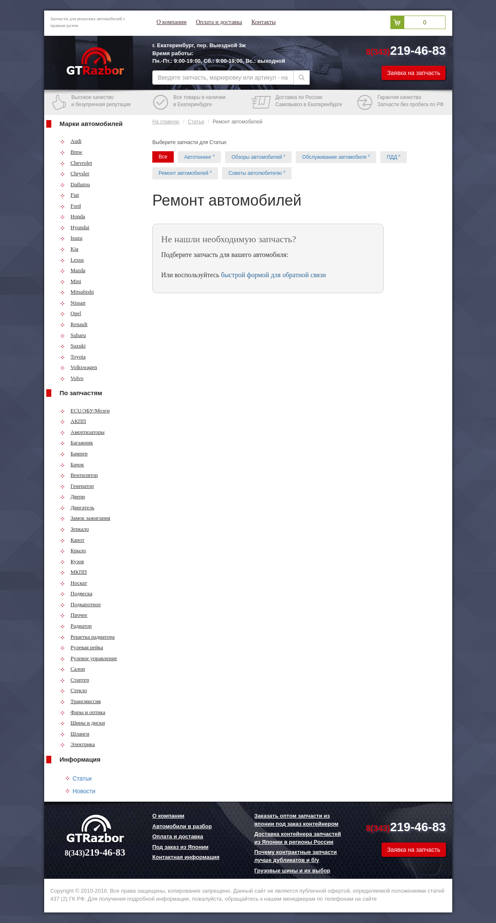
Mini (70, 281)
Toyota (73, 356)
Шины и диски (82, 723)
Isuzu (71, 238)
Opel (70, 313)
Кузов (72, 561)
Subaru (73, 335)
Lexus (72, 260)
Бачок (72, 464)
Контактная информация (185, 857)
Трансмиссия (80, 701)
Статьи (82, 778)
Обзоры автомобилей (258, 157)
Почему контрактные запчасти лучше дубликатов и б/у (296, 856)
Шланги (75, 733)
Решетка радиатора (87, 637)
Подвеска (76, 593)
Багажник (76, 442)
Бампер (74, 453)
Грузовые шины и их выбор (293, 870)
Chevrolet (76, 163)
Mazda (72, 270)
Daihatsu (75, 184)
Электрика (77, 744)
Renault (74, 324)
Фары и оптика (83, 712)
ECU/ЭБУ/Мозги (85, 410)
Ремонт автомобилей (185, 173)
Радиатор (76, 626)
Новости (84, 791)
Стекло (73, 690)
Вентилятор (79, 475)
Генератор (77, 486)
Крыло (73, 550)
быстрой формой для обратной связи (273, 274)
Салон (72, 669)
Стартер (74, 680)
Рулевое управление (88, 658)
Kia (69, 249)
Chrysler (75, 173)
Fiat (69, 195)
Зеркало (74, 529)
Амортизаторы (82, 432)
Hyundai (75, 227)
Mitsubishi (77, 292)
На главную (165, 122)
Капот (72, 540)
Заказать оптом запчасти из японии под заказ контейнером (297, 820)
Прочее (74, 615)
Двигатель (77, 507)
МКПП (73, 572)
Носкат (73, 583)
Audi (71, 141)
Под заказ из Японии (180, 847)
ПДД (394, 157)
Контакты (264, 22)
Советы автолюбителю (256, 173)
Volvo (72, 378)
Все (163, 157)
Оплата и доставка (219, 22)
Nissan (72, 303)
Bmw (71, 152)
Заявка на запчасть (413, 73)
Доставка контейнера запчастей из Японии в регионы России (298, 838)
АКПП (73, 421)
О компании (171, 22)
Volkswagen (78, 367)
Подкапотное (80, 604)
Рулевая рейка (81, 647)
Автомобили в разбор (182, 826)
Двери (72, 496)
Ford (70, 206)
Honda (72, 216)
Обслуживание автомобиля (336, 157)
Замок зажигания (85, 518)
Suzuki (73, 345)
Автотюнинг (199, 157)
